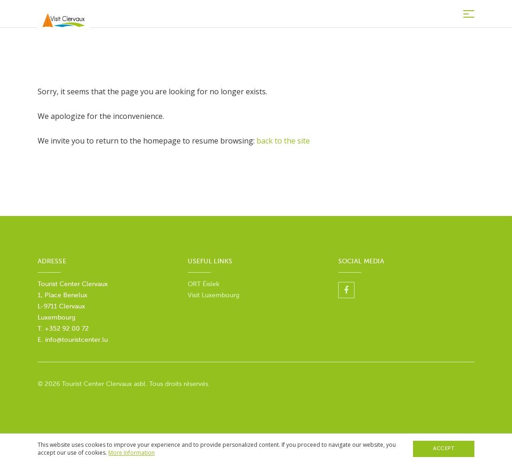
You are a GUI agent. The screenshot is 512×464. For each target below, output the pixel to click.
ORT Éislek (203, 284)
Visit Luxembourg (213, 295)
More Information (131, 453)
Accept (443, 448)
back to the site (283, 141)
